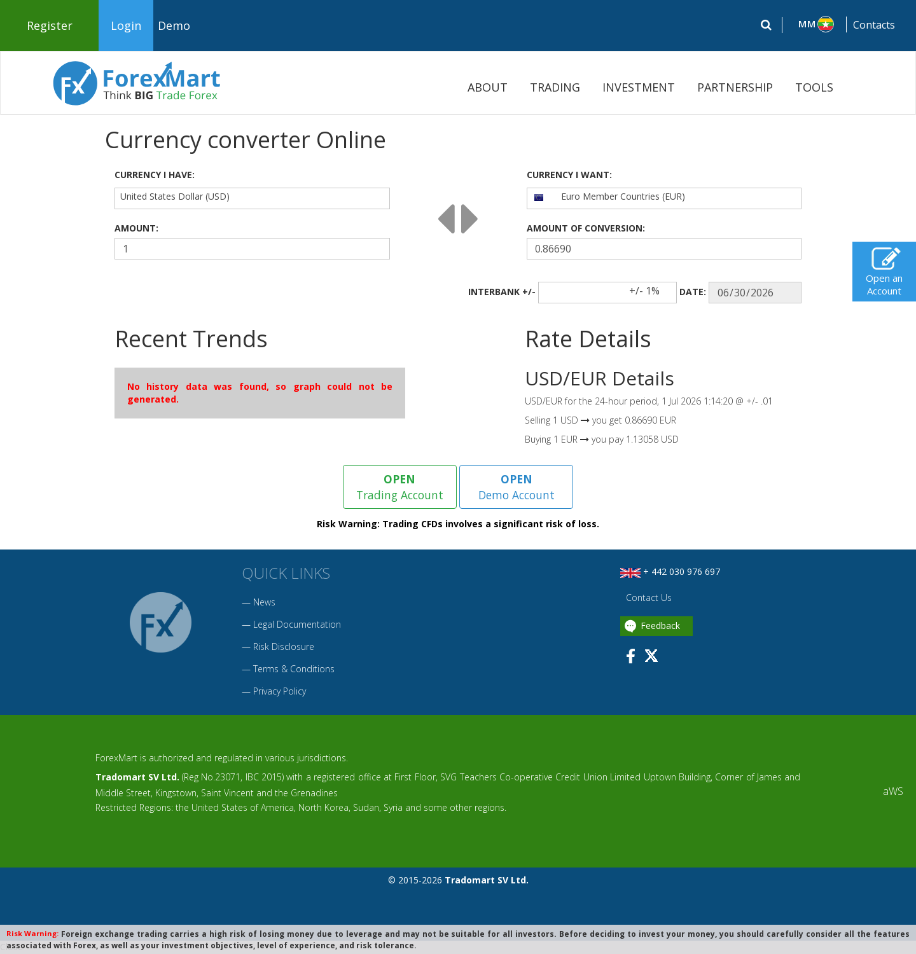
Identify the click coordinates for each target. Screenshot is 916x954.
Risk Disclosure (283, 646)
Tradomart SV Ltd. (137, 777)
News (264, 602)
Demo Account (516, 486)
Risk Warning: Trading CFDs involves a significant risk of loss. (458, 524)
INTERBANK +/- (502, 292)
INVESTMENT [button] (638, 87)
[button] (814, 24)
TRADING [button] (555, 87)
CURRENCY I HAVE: (154, 175)
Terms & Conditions (294, 669)
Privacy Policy (279, 691)
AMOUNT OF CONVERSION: (586, 228)
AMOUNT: (136, 228)
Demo (174, 25)
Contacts (874, 25)
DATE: (692, 292)
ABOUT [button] (488, 87)
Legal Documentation (297, 624)
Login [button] (126, 25)
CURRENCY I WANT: (569, 175)
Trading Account (399, 486)
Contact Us (647, 598)
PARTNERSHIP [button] (735, 87)
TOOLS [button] (814, 87)
